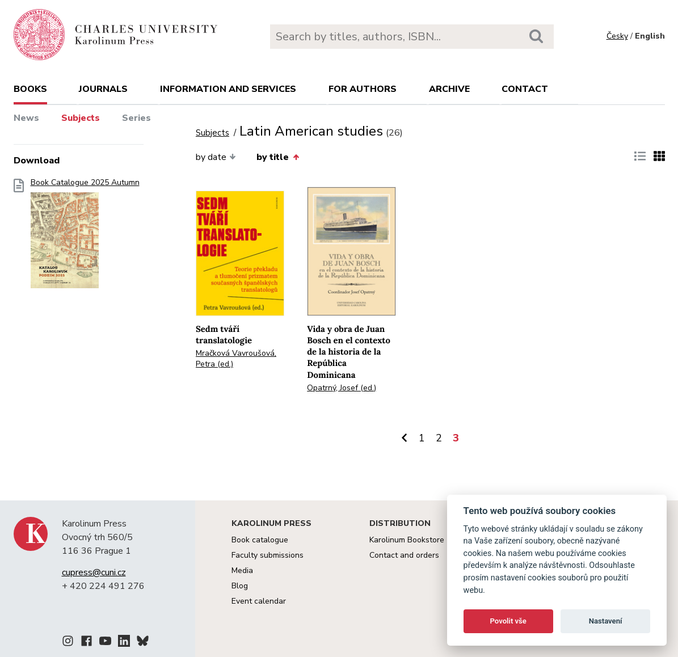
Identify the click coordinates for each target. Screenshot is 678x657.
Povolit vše (508, 621)
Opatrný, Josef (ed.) (341, 387)
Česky (617, 36)
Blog (239, 585)
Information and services (228, 89)
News (26, 118)
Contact (525, 89)
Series (136, 118)
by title (277, 157)
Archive (449, 89)
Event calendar (258, 601)
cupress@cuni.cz (94, 572)
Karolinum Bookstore (406, 539)
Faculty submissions (267, 555)
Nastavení (605, 621)
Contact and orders (404, 555)
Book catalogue (259, 539)
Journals (103, 89)
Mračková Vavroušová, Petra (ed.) (236, 358)
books (30, 89)
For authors (363, 89)
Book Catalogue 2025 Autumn (85, 237)
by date (216, 157)
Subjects (80, 118)
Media (242, 570)
